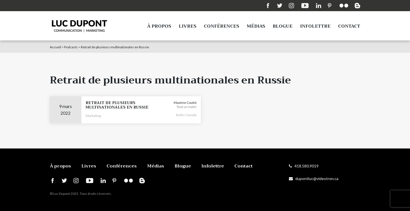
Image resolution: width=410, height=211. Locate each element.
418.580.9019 (304, 166)
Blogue (283, 26)
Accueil (55, 47)
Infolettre (315, 26)
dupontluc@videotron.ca (313, 178)
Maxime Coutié (185, 102)
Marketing (93, 116)
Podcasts (71, 47)
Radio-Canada (186, 115)
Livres (187, 26)
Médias (256, 26)
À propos (159, 26)
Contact (349, 26)
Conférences (221, 26)
